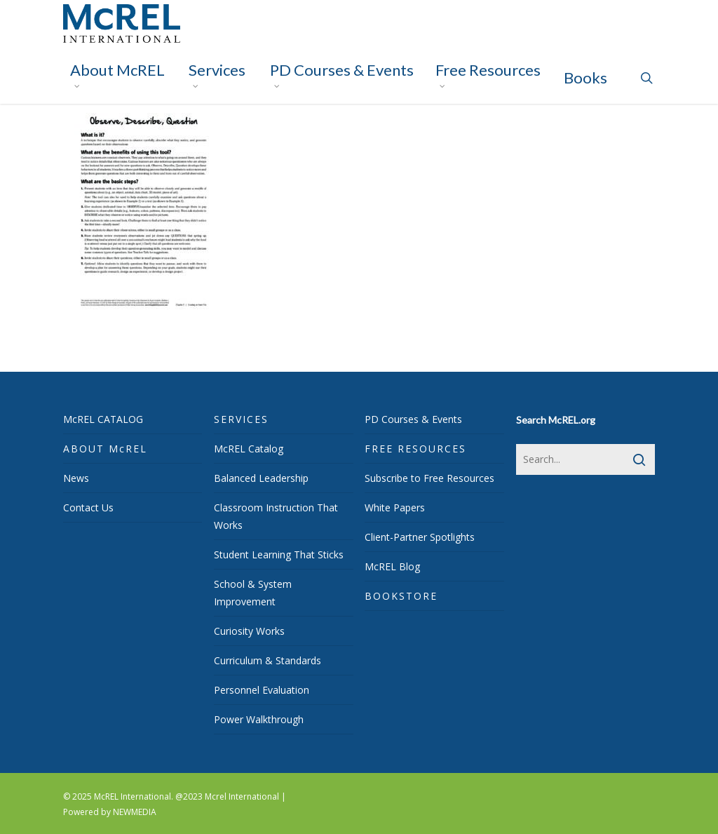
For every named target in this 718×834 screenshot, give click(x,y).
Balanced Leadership (261, 478)
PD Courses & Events (413, 419)
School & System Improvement (253, 592)
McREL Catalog (248, 448)
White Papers (395, 507)
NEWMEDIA (134, 812)
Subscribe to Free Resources (429, 478)
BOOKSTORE (401, 596)
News (76, 478)
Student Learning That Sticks (279, 554)
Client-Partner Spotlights (420, 537)
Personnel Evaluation (261, 690)
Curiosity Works (249, 631)
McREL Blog (392, 566)
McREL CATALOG (103, 419)
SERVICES (241, 419)
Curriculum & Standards (267, 660)
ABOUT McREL (105, 448)
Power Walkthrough (259, 719)
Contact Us (88, 507)
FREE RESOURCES (415, 448)
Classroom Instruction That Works (276, 516)
